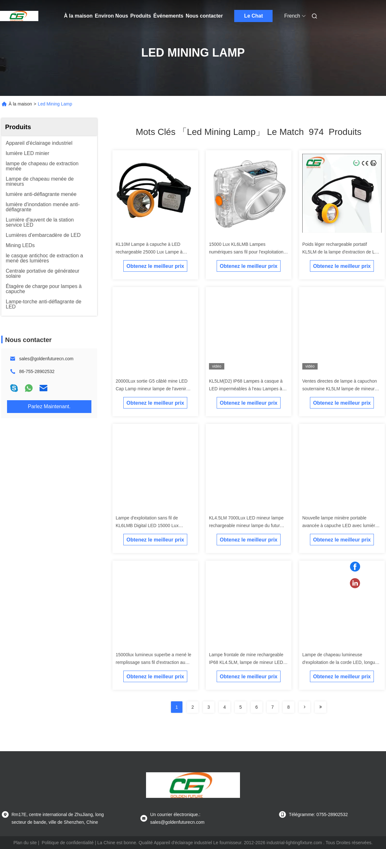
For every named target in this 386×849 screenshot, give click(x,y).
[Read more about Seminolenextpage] (304, 707)
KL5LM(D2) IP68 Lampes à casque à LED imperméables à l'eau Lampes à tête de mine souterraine (245, 388)
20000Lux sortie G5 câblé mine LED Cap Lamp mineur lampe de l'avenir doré (152, 388)
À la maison (78, 16)
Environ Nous (111, 16)
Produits (140, 16)
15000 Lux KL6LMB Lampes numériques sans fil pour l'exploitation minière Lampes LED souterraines (246, 252)
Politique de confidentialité (68, 842)
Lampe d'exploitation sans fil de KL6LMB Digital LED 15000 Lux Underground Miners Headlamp (147, 525)
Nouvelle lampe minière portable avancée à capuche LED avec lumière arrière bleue (340, 525)
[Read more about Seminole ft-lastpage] (320, 707)
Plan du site (25, 842)
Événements (168, 16)
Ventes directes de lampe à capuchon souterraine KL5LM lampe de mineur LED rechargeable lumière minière (339, 388)
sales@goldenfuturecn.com (46, 358)
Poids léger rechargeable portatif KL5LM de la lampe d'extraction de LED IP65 (341, 252)
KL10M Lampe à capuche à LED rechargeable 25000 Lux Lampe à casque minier (149, 252)
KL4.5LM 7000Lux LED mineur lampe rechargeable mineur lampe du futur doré (246, 525)
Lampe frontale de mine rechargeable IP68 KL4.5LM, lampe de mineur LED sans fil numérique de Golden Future (246, 662)
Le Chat (253, 16)
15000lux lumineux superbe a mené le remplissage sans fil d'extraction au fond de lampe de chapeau (153, 662)
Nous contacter (204, 16)
